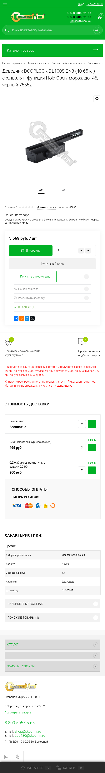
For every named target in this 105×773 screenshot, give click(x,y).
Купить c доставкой (92, 424)
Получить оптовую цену (35, 276)
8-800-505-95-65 (79, 17)
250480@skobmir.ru (30, 735)
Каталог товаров (52, 50)
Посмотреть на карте (18, 712)
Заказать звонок (80, 20)
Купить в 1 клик (52, 263)
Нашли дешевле (26, 289)
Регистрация (95, 4)
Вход (81, 4)
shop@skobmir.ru (28, 731)
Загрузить (68, 581)
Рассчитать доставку (29, 298)
